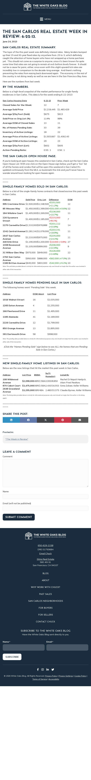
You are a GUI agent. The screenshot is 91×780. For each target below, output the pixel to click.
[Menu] (45, 19)
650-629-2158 (45, 545)
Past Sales (45, 594)
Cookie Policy (80, 675)
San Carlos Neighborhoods (45, 601)
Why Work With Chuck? (45, 587)
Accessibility (54, 678)
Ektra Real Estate (45, 559)
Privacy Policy (51, 675)
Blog (46, 574)
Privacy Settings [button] (66, 675)
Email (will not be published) (17, 503)
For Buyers (45, 608)
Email (49, 641)
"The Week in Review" (16, 439)
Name (6, 491)
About (45, 580)
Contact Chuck (45, 622)
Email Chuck (45, 553)
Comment (7, 456)
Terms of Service (39, 678)
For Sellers (45, 615)
